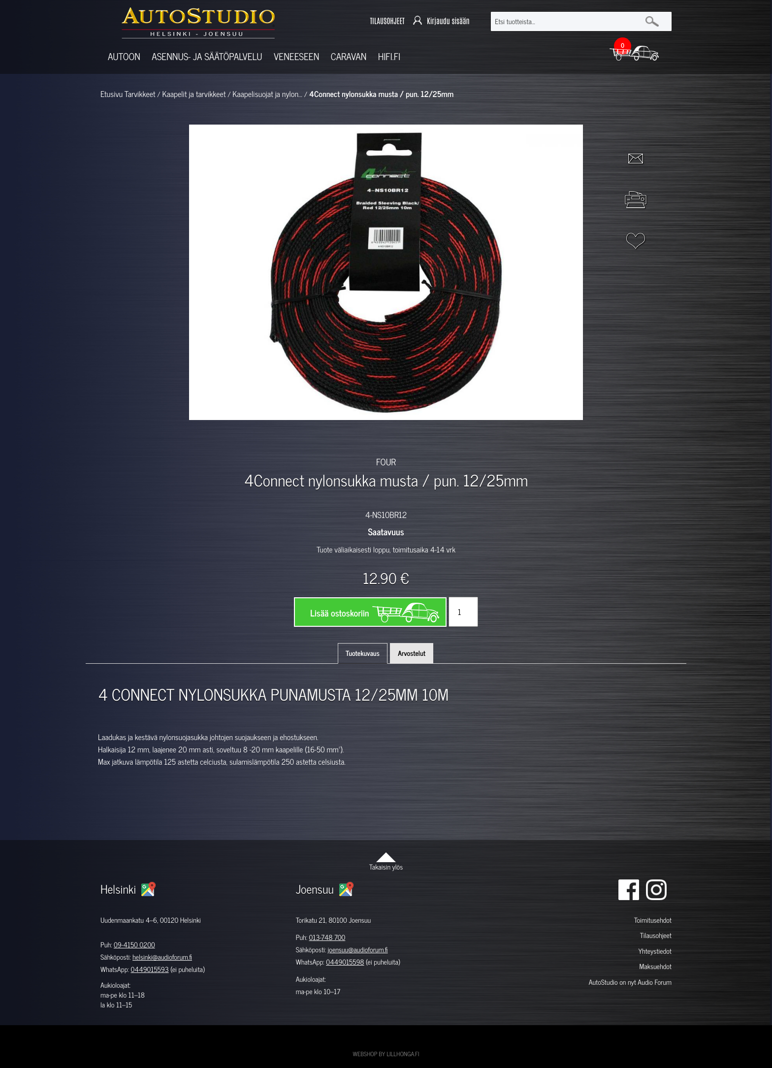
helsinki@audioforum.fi (162, 957)
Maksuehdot (655, 966)
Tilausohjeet (656, 935)
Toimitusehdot (653, 920)
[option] (272, 437)
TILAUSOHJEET (387, 21)
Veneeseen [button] (296, 56)
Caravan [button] (349, 56)
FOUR (386, 461)
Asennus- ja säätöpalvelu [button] (207, 56)
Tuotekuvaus (363, 653)
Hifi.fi (389, 56)
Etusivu (111, 94)
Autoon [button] (124, 56)
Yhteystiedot (655, 951)
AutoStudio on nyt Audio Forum (630, 982)
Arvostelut (411, 653)
